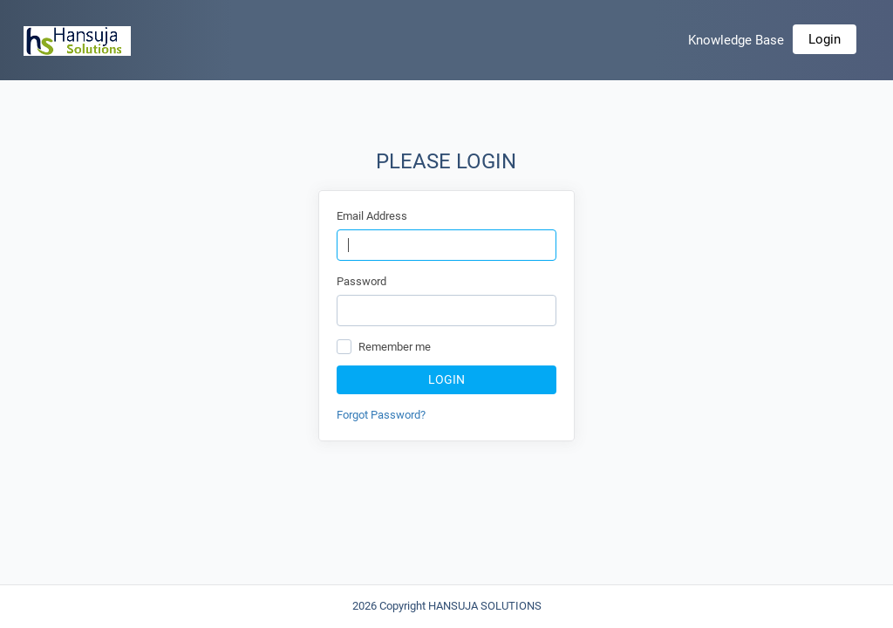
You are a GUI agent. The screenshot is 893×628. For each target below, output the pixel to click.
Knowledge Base (736, 40)
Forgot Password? (381, 414)
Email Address (372, 215)
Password (361, 281)
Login (824, 39)
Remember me (394, 346)
